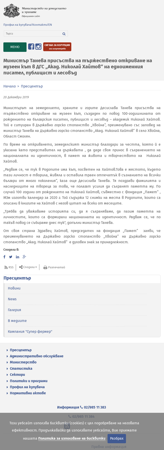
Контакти (39, 24)
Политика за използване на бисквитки (72, 438)
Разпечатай (56, 267)
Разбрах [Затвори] (117, 438)
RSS (11, 267)
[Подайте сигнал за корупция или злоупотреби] (57, 46)
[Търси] (32, 33)
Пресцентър (32, 86)
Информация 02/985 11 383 (81, 407)
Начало (9, 86)
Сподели (29, 267)
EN (50, 24)
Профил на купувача (17, 24)
